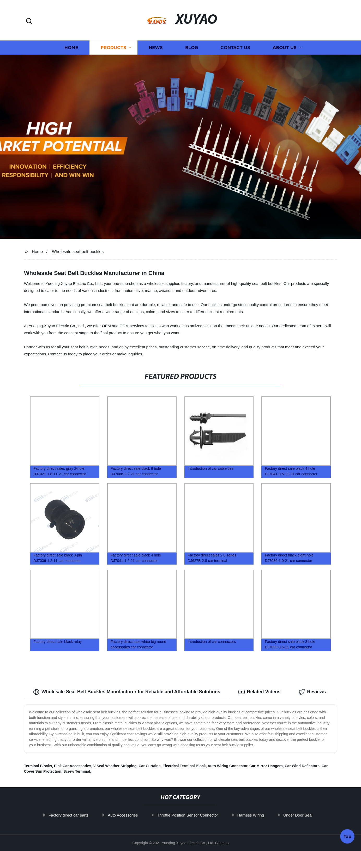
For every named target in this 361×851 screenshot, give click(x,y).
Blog (191, 47)
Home (71, 47)
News (156, 47)
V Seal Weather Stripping (114, 766)
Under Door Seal (314, 815)
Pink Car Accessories (72, 766)
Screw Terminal (76, 771)
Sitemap (221, 843)
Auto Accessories (139, 815)
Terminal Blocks (38, 766)
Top (347, 836)
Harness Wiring (267, 815)
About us (285, 47)
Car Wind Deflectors (302, 766)
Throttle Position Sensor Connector (203, 815)
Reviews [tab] (312, 692)
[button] (29, 21)
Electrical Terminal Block (184, 766)
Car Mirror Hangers (266, 766)
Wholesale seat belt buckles (78, 251)
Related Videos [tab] (259, 692)
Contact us (235, 47)
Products (113, 47)
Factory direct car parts (85, 815)
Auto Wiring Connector (227, 766)
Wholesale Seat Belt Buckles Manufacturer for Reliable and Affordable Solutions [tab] (126, 692)
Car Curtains (149, 766)
